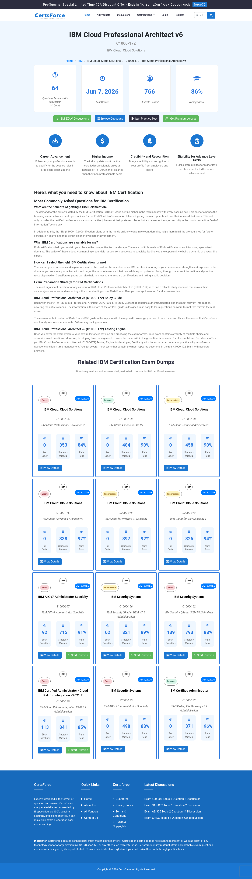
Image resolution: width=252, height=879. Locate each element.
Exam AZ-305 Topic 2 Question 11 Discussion (172, 812)
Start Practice (78, 655)
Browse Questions (110, 118)
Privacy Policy (123, 805)
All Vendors (89, 812)
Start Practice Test (144, 118)
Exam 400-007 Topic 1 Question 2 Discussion (172, 799)
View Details (49, 468)
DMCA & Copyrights (119, 824)
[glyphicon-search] (211, 15)
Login (165, 14)
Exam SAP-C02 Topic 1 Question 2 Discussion (172, 805)
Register (179, 14)
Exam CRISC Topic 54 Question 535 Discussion (173, 818)
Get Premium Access (180, 118)
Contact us (89, 818)
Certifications (146, 14)
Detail (55, 105)
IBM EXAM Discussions (72, 118)
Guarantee (120, 799)
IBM (80, 60)
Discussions (123, 14)
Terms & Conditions (119, 814)
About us (88, 805)
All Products (103, 14)
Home (86, 14)
